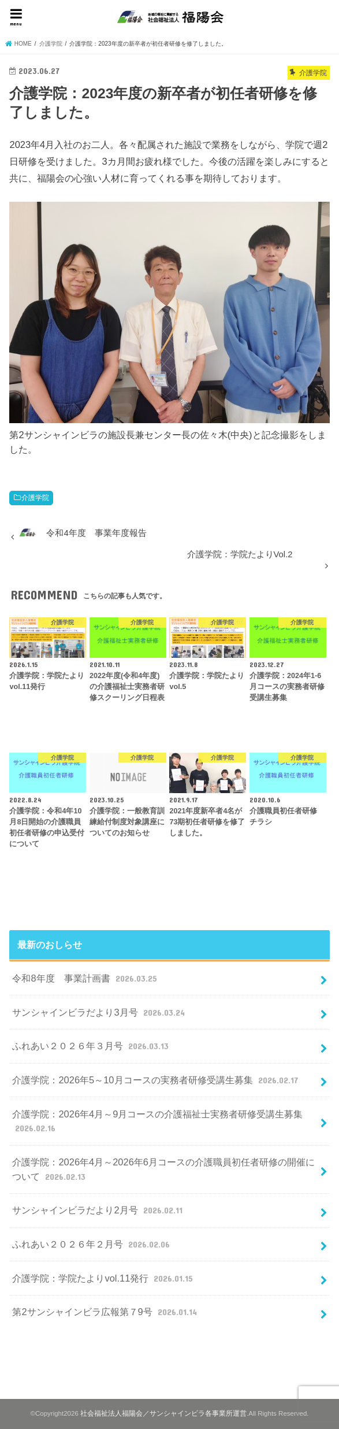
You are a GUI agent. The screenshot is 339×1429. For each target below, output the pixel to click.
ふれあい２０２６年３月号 (91, 1045)
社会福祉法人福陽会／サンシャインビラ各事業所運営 (163, 1413)
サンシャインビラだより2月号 (98, 1210)
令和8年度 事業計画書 (85, 978)
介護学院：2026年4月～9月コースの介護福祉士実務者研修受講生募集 (157, 1122)
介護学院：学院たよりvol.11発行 (103, 1278)
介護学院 (35, 498)
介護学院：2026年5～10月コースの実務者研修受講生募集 (156, 1079)
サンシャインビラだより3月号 (99, 1012)
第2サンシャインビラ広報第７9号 (105, 1311)
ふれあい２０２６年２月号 (92, 1244)
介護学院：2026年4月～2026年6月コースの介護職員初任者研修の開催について (163, 1170)
